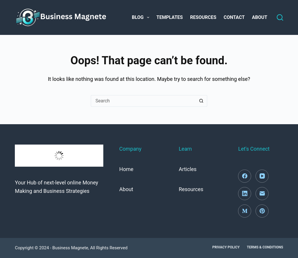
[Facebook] (244, 176)
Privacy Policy (226, 247)
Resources (203, 17)
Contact (234, 17)
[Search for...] (143, 101)
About (259, 17)
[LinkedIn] (244, 193)
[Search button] (201, 101)
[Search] (280, 17)
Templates (170, 17)
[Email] (262, 193)
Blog (142, 17)
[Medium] (244, 211)
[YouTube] (262, 176)
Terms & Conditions (265, 247)
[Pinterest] (262, 211)
